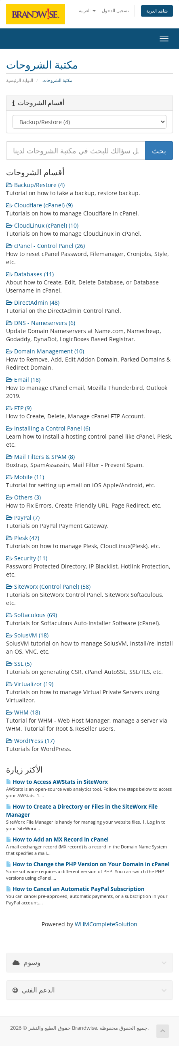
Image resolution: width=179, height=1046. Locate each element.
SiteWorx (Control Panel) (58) (48, 586)
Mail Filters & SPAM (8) (40, 457)
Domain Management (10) (45, 351)
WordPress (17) (30, 741)
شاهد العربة (157, 11)
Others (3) (23, 497)
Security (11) (26, 558)
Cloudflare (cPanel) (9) (39, 205)
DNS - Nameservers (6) (40, 323)
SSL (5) (19, 663)
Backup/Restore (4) (35, 185)
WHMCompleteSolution (106, 924)
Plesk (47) (22, 538)
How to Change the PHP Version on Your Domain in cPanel (88, 864)
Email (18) (23, 379)
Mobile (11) (25, 477)
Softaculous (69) (31, 615)
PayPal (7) (23, 517)
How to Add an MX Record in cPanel (57, 839)
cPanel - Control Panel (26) (45, 246)
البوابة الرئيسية (19, 80)
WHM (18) (23, 712)
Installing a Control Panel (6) (48, 428)
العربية (87, 10)
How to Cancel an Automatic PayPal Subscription (75, 889)
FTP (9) (19, 408)
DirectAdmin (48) (32, 302)
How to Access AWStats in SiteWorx (57, 782)
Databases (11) (30, 274)
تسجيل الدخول (115, 10)
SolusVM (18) (27, 635)
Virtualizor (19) (29, 684)
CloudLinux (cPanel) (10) (42, 225)
